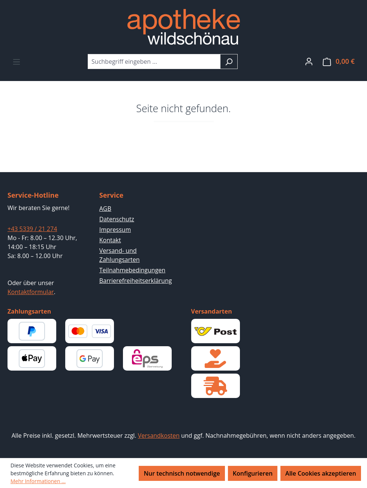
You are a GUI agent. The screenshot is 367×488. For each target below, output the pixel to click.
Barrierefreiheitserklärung (135, 280)
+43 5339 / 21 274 (32, 229)
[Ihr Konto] (309, 61)
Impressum (115, 229)
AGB (105, 208)
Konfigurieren (253, 473)
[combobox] (154, 61)
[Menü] (16, 61)
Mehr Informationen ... (38, 481)
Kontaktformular (30, 292)
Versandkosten (159, 435)
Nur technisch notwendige (182, 473)
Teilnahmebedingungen (132, 270)
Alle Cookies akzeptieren (320, 473)
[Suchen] (229, 61)
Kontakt (110, 240)
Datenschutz (116, 219)
